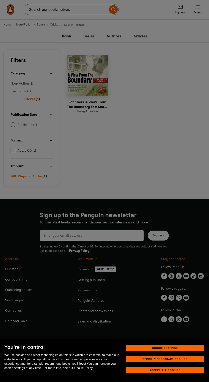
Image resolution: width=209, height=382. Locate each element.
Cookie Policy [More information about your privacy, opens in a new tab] (83, 368)
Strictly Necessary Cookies (164, 359)
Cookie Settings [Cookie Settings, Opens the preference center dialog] (165, 348)
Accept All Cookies (164, 370)
